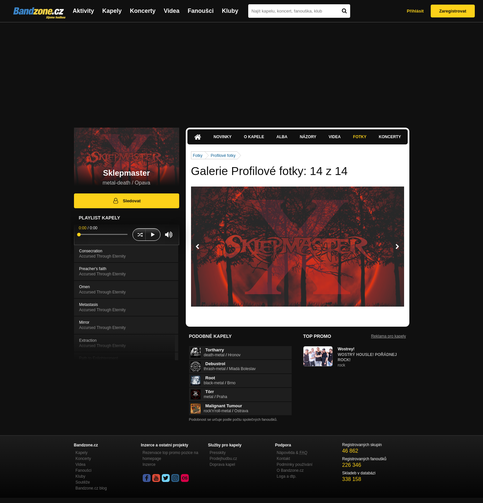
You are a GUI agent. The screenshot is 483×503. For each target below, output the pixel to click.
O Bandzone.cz (290, 470)
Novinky (223, 137)
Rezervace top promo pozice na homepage (170, 455)
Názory (308, 137)
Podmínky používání (295, 464)
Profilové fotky (223, 155)
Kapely (112, 11)
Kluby (230, 11)
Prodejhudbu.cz (223, 458)
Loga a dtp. (287, 476)
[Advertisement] (241, 72)
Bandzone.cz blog (91, 488)
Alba (282, 137)
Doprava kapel (222, 464)
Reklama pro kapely (388, 336)
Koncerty (143, 11)
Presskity (218, 452)
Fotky (360, 137)
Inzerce (149, 464)
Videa (172, 11)
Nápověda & (292, 452)
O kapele (254, 137)
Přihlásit (415, 11)
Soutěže (83, 482)
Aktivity (83, 11)
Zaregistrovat (452, 11)
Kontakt (283, 458)
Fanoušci (201, 11)
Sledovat (126, 200)
